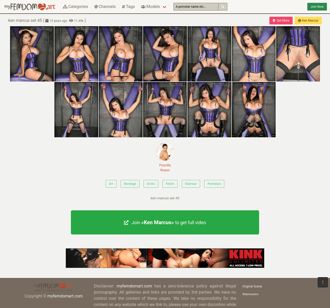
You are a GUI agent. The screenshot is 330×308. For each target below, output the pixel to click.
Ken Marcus (308, 20)
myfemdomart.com (65, 296)
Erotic (151, 184)
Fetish (170, 184)
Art (111, 184)
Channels (105, 6)
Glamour (191, 184)
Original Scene (252, 286)
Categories (75, 6)
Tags (128, 6)
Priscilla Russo (165, 157)
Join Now (317, 6)
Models (150, 6)
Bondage (130, 184)
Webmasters (250, 294)
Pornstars (214, 184)
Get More (281, 20)
